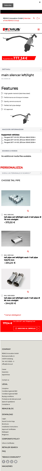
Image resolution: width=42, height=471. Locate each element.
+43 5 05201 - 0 (9, 361)
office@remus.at (7, 364)
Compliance (6, 404)
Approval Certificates (9, 429)
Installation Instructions (10, 427)
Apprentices (6, 375)
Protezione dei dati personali (11, 399)
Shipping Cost (30, 321)
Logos (4, 419)
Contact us (5, 380)
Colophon (5, 388)
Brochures (5, 424)
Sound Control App (8, 421)
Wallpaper (5, 432)
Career (4, 369)
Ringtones (5, 435)
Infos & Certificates (8, 443)
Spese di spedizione (8, 402)
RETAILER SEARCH (10, 447)
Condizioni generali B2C (10, 391)
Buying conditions (8, 396)
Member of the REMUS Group (17, 19)
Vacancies (5, 372)
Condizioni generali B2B (10, 394)
